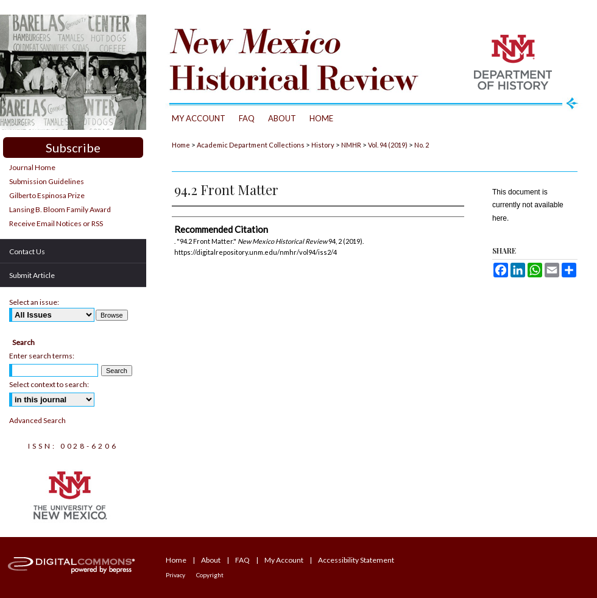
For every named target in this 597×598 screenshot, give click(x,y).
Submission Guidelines (46, 181)
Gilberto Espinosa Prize (47, 195)
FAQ (242, 559)
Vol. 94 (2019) (388, 145)
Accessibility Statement (356, 559)
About (211, 559)
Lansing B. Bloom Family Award (60, 209)
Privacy (175, 574)
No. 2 (421, 145)
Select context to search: (49, 384)
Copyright (210, 574)
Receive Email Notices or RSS (56, 223)
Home (181, 145)
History (322, 145)
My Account (283, 559)
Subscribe (73, 147)
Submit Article (32, 275)
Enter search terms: (41, 355)
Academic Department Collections (251, 145)
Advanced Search (37, 420)
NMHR (351, 145)
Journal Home (32, 167)
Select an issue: (34, 302)
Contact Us (27, 251)
